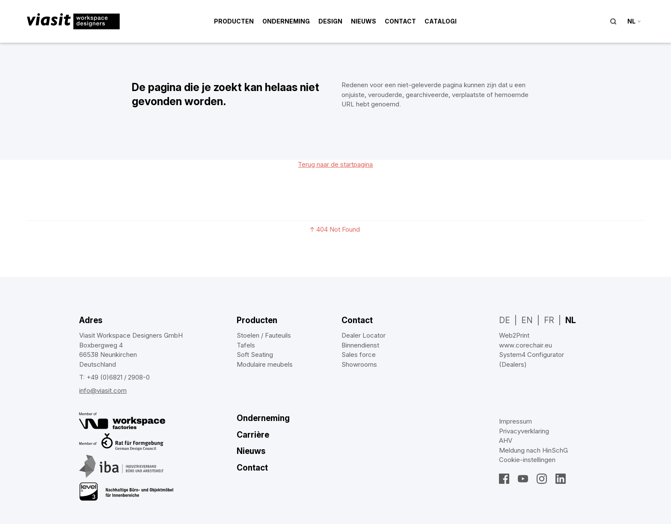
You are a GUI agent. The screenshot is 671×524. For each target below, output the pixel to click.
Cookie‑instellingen (527, 460)
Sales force (358, 354)
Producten (234, 21)
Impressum (515, 421)
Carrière (253, 435)
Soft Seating (255, 354)
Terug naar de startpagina (335, 164)
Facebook (504, 479)
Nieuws (363, 21)
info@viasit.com (103, 390)
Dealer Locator (363, 335)
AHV (505, 440)
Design (330, 21)
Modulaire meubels (265, 364)
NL (570, 320)
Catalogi (441, 21)
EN (527, 320)
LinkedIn (560, 479)
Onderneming (286, 21)
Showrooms (359, 364)
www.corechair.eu (525, 345)
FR (549, 320)
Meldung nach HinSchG (533, 450)
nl (631, 21)
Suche (613, 21)
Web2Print (514, 335)
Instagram (542, 479)
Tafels (246, 345)
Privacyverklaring (524, 431)
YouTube (523, 479)
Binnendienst (360, 345)
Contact (400, 21)
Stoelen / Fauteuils (264, 335)
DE (504, 320)
